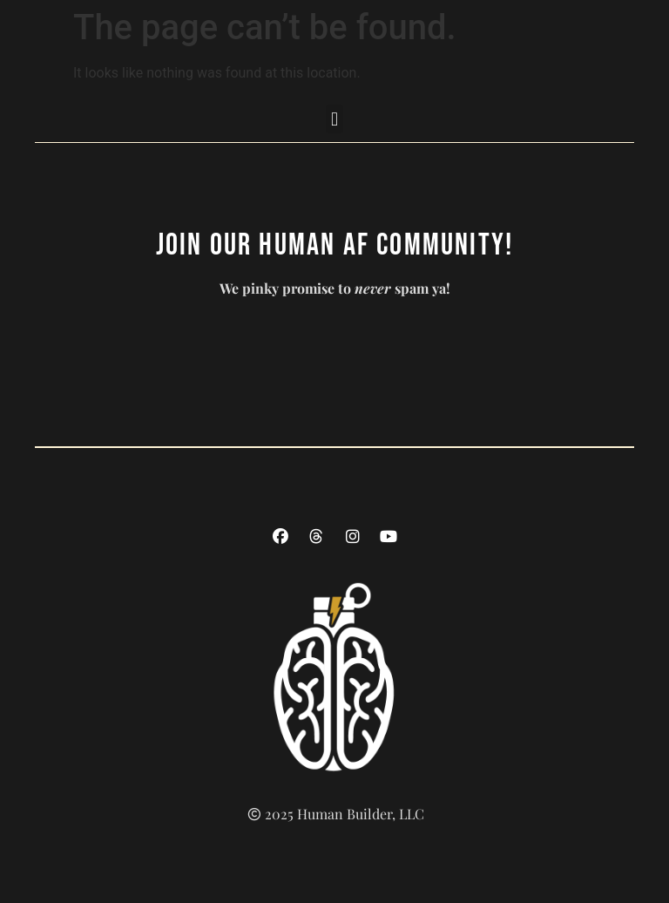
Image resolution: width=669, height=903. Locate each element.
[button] (334, 119)
